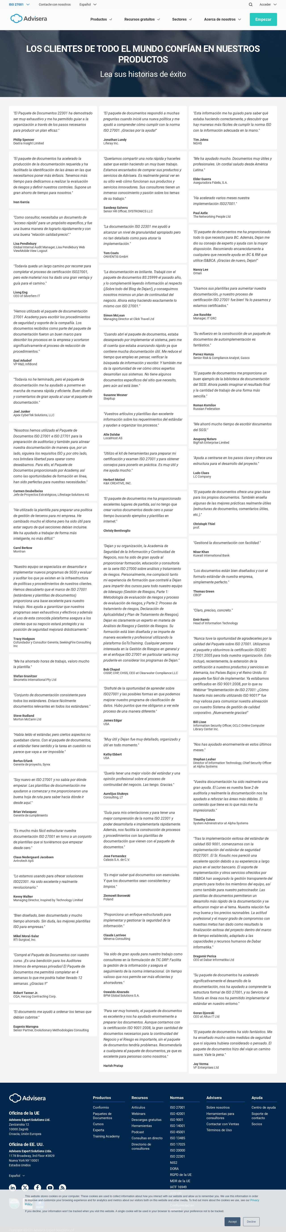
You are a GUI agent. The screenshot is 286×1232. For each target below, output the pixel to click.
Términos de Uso (217, 1129)
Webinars (138, 1114)
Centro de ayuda (263, 1108)
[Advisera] (28, 19)
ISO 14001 (176, 1125)
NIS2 (172, 1161)
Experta (98, 1129)
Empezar (263, 19)
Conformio (100, 1108)
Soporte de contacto (259, 1116)
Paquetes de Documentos (102, 1116)
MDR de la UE (178, 1179)
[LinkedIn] (12, 1188)
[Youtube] (50, 1188)
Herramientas (141, 1125)
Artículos (138, 1108)
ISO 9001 (175, 1119)
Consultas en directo (146, 1137)
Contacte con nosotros (55, 4)
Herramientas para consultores (219, 1116)
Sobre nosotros (216, 1108)
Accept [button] (232, 1221)
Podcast (137, 1131)
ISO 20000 (176, 1149)
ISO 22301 (176, 1155)
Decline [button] (251, 1221)
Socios (256, 1124)
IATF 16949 (177, 1185)
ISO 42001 (176, 1114)
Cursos (98, 1124)
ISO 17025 (176, 1143)
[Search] (250, 4)
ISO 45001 (176, 1131)
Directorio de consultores (140, 1145)
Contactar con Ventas (221, 1124)
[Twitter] (25, 1188)
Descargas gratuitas (146, 1119)
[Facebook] (37, 1188)
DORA (173, 1167)
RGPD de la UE (179, 1173)
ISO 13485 (176, 1137)
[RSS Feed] (62, 1188)
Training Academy (105, 1135)
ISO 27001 (176, 1108)
